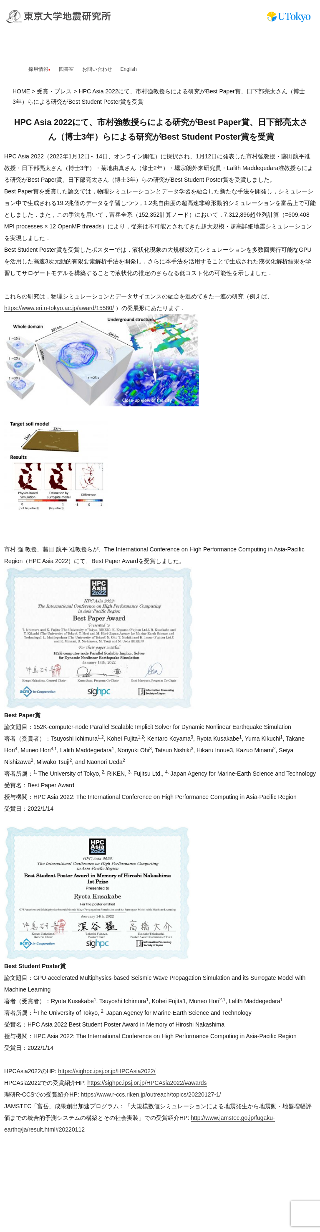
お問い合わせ (97, 69)
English (129, 69)
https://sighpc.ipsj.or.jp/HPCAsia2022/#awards (147, 1082)
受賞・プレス (54, 91)
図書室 (66, 69)
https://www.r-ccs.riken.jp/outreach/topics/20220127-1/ (151, 1094)
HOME (21, 91)
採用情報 (38, 69)
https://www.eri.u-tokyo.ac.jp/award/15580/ (59, 308)
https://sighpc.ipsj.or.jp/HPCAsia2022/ (106, 1071)
